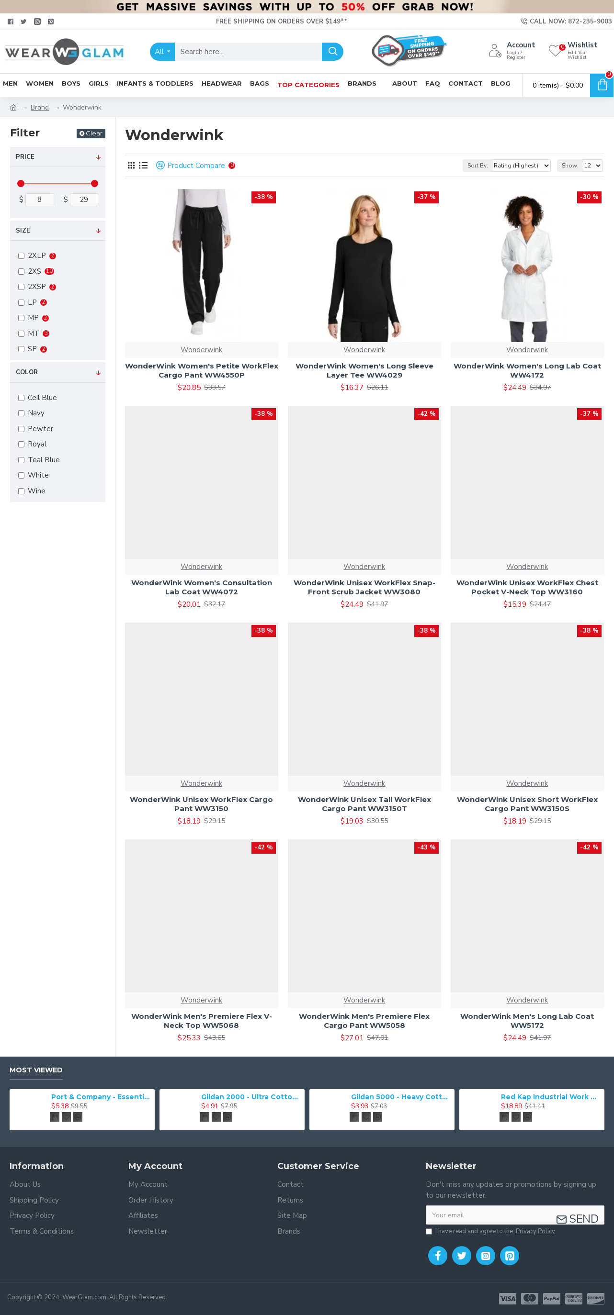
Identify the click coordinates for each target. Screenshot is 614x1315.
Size (23, 230)
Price (25, 157)
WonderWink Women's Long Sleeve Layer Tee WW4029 (364, 370)
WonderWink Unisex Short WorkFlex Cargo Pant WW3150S (527, 804)
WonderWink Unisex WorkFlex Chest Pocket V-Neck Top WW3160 (527, 587)
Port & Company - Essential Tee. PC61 (101, 1096)
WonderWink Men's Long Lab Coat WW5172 (527, 1021)
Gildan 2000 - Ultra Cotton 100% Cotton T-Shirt (251, 1096)
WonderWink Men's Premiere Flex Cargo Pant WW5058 (364, 1021)
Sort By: (477, 165)
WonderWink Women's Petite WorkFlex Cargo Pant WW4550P (201, 370)
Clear (94, 133)
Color (27, 372)
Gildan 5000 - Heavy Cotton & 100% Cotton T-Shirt (401, 1096)
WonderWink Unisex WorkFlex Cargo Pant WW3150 (201, 804)
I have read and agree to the (491, 1232)
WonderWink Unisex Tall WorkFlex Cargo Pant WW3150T (364, 804)
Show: (570, 165)
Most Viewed (36, 1070)
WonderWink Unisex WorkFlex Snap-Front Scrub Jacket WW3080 (364, 587)
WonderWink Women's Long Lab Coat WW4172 (527, 370)
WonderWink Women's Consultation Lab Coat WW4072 (201, 587)
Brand (40, 107)
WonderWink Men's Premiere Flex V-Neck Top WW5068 (201, 1021)
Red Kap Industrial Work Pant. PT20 (551, 1096)
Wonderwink (201, 350)
